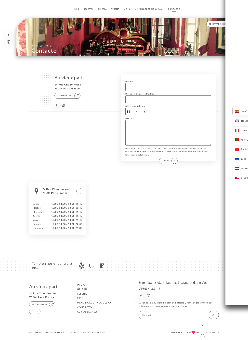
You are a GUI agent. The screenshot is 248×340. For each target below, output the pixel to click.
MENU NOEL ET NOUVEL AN (148, 9)
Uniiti (215, 332)
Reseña (115, 9)
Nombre (129, 81)
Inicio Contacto (41, 45)
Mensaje (129, 118)
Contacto (174, 9)
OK (214, 314)
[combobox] (132, 111)
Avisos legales (87, 311)
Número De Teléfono (135, 106)
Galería (102, 9)
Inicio (75, 9)
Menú (127, 9)
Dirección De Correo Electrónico (141, 94)
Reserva (88, 9)
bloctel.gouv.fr (143, 159)
